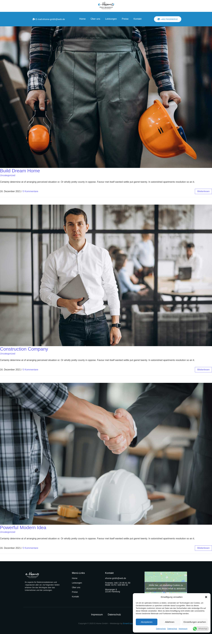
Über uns (95, 19)
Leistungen (111, 19)
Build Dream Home (20, 170)
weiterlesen (203, 191)
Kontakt (137, 19)
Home (82, 19)
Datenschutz (161, 629)
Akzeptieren (146, 622)
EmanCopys (128, 623)
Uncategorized (7, 175)
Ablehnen (169, 622)
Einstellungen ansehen (195, 622)
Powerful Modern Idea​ (23, 527)
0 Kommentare (30, 191)
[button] (206, 597)
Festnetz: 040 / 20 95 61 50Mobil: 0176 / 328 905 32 (117, 584)
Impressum (183, 629)
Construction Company (24, 349)
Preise (125, 19)
